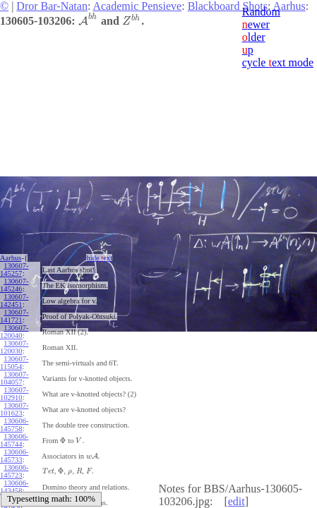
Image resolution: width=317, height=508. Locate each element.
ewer (256, 24)
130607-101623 (14, 409)
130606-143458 (14, 487)
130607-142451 (14, 300)
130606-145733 (14, 456)
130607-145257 (14, 269)
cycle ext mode (277, 62)
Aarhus (10, 258)
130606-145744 (14, 440)
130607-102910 (14, 393)
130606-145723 (14, 471)
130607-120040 (14, 331)
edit (236, 501)
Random (261, 12)
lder (253, 37)
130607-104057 (14, 378)
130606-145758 (14, 425)
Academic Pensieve (136, 6)
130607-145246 (14, 285)
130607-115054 (14, 362)
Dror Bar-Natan (52, 6)
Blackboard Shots (228, 6)
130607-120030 (14, 347)
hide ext (99, 258)
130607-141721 (14, 316)
